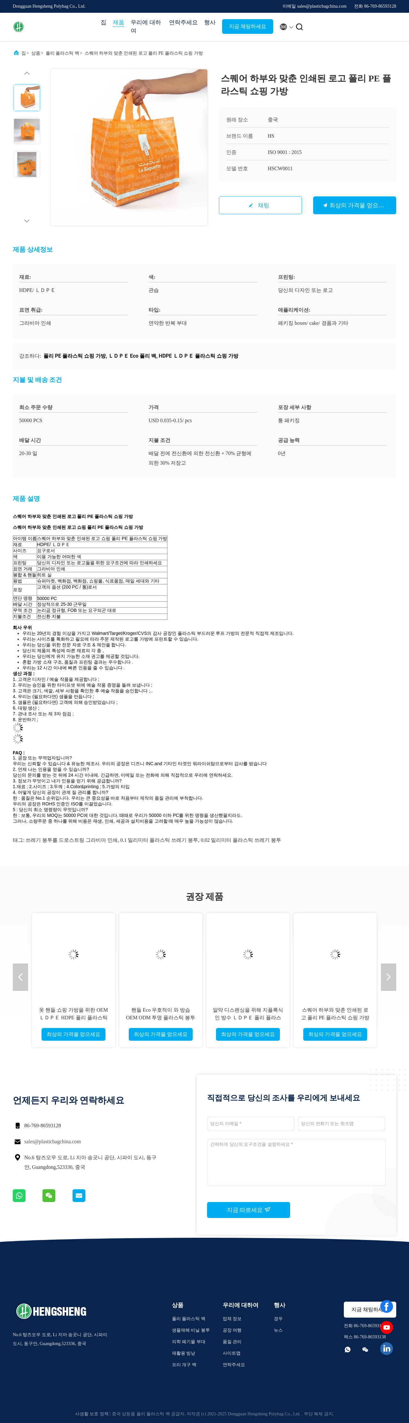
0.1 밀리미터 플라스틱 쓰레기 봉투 (159, 840)
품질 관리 (232, 1341)
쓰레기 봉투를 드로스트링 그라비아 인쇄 (72, 840)
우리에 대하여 (146, 26)
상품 (35, 53)
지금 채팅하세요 (247, 26)
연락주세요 (183, 22)
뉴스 (278, 1330)
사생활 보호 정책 (92, 1414)
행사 (210, 22)
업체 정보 (232, 1318)
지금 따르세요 (249, 1209)
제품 (118, 22)
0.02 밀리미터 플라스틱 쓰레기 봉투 (241, 840)
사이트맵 (232, 1353)
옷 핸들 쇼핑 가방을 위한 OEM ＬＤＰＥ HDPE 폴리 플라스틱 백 (73, 1017)
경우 (278, 1318)
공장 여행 (232, 1330)
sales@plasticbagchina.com (52, 1141)
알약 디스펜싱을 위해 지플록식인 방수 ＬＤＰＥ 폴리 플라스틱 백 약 (248, 1017)
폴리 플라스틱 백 (62, 53)
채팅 (263, 205)
